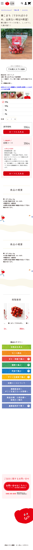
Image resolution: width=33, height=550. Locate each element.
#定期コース (25, 87)
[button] (6, 317)
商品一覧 (16, 10)
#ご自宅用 (18, 87)
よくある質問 (12, 460)
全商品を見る (16, 347)
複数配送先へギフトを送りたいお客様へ (16, 390)
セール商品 (16, 353)
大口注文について (13, 449)
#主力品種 (7, 89)
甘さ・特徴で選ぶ (16, 359)
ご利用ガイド (12, 456)
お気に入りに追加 (17, 69)
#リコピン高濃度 (10, 87)
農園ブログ (11, 442)
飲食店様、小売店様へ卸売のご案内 (16, 398)
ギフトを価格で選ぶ (16, 377)
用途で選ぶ (16, 371)
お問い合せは (16, 486)
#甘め (3, 87)
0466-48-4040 (11, 493)
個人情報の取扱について (15, 467)
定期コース (11, 439)
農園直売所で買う (16, 406)
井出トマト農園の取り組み (16, 446)
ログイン (11, 470)
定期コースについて (16, 383)
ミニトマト (25, 10)
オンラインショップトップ (16, 432)
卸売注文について (13, 453)
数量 (9, 119)
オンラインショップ (6, 10)
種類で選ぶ (16, 365)
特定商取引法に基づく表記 (16, 463)
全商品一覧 (11, 435)
